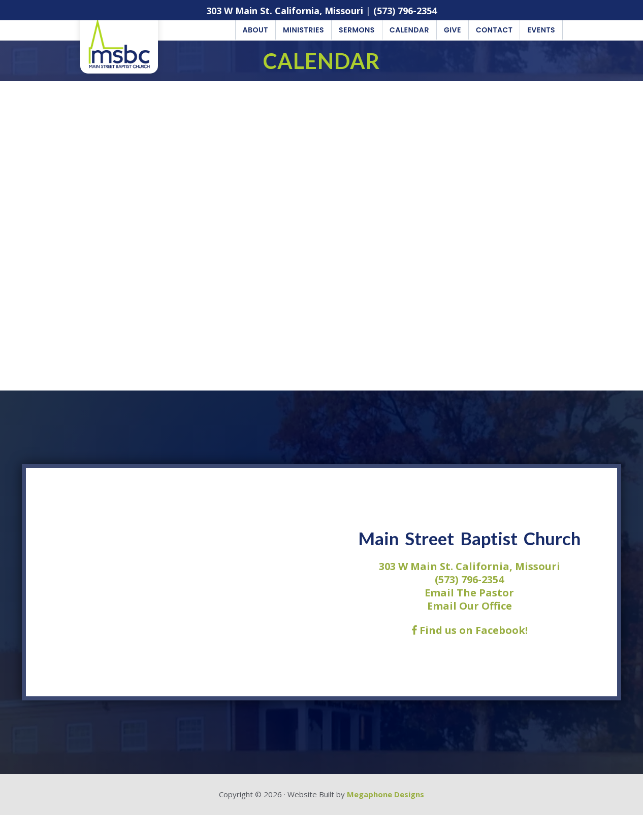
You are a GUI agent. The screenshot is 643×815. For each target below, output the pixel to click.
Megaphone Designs (385, 794)
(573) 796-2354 (405, 11)
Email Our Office (469, 606)
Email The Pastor (469, 592)
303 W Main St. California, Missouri (284, 11)
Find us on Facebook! (469, 630)
